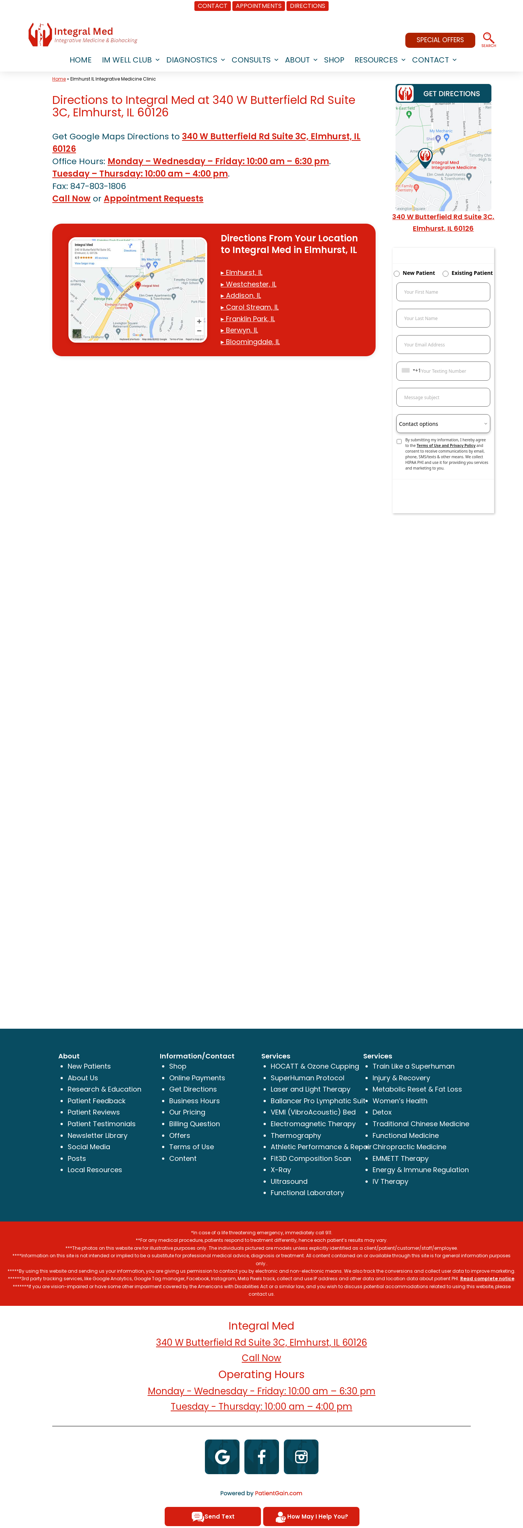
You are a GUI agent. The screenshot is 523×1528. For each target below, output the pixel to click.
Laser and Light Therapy (310, 1089)
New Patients (89, 1066)
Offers (179, 1135)
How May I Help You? (311, 1517)
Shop (177, 1066)
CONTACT (212, 6)
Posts (77, 1158)
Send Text (213, 1517)
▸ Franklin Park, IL (248, 318)
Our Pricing (187, 1112)
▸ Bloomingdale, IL (250, 341)
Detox (382, 1112)
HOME (81, 60)
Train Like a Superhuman (414, 1066)
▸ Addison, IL (241, 295)
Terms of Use (191, 1146)
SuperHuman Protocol (307, 1078)
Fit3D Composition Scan (311, 1158)
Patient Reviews (94, 1112)
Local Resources (95, 1169)
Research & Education (104, 1089)
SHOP (334, 60)
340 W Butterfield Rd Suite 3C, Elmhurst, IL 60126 (261, 1342)
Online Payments (197, 1078)
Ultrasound (289, 1181)
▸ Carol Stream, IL (250, 307)
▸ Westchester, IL (248, 284)
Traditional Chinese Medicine (421, 1123)
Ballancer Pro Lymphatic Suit (318, 1101)
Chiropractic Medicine (409, 1146)
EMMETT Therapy (401, 1158)
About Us (83, 1078)
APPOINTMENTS (259, 6)
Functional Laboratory (307, 1192)
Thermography (296, 1135)
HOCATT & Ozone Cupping (315, 1066)
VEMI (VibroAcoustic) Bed (313, 1112)
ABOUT (297, 60)
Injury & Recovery (401, 1078)
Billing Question (194, 1123)
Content (183, 1158)
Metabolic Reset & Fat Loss (417, 1089)
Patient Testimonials (102, 1123)
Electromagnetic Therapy (313, 1123)
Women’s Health (400, 1101)
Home (59, 79)
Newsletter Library (97, 1135)
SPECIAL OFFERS (440, 39)
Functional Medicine (406, 1135)
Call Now (71, 198)
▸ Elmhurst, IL (241, 272)
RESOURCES (376, 60)
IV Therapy (390, 1181)
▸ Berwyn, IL (239, 330)
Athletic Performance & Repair (321, 1146)
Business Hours (194, 1101)
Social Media (89, 1146)
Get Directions (193, 1089)
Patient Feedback (97, 1101)
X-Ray (281, 1169)
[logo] (82, 34)
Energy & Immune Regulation (421, 1169)
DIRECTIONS (307, 6)
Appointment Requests (153, 198)
